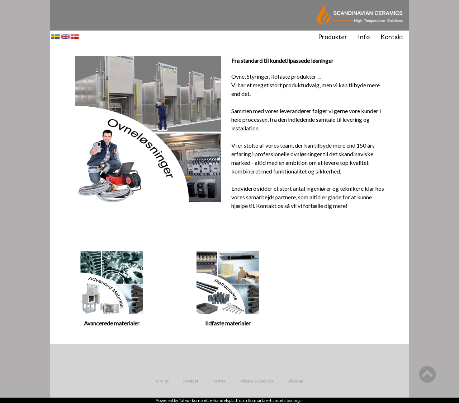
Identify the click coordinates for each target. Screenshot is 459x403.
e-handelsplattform (228, 400)
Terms (219, 381)
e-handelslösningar (284, 400)
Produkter (332, 37)
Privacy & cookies (256, 381)
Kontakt (391, 37)
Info (364, 37)
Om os (162, 381)
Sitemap (295, 381)
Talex (184, 400)
